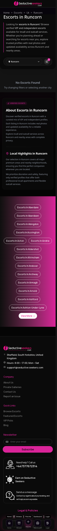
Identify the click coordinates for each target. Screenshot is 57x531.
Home (6, 12)
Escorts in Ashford (28, 299)
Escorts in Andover (28, 265)
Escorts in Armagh (28, 282)
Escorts (18, 12)
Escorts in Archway (28, 274)
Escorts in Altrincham (27, 257)
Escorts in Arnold (28, 291)
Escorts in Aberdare (27, 207)
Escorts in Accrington (27, 232)
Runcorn (38, 12)
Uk (28, 12)
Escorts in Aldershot (28, 249)
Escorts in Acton (15, 240)
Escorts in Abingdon (27, 224)
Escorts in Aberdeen (28, 215)
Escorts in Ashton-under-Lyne (27, 307)
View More (28, 316)
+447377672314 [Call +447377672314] (26, 466)
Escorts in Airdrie (40, 240)
